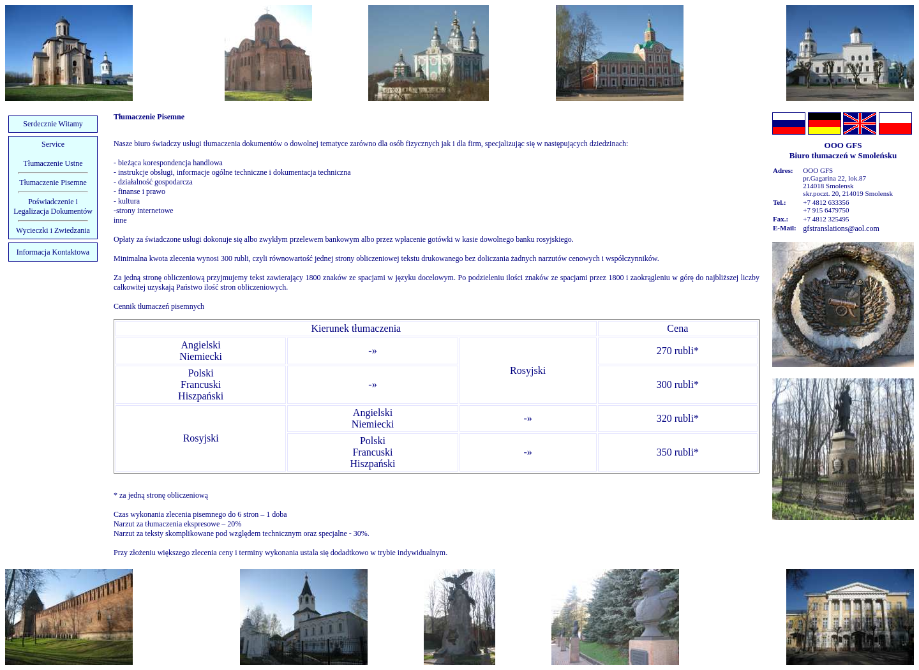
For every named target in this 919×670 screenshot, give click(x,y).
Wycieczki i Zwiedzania (53, 230)
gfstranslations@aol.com (841, 228)
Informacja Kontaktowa (53, 252)
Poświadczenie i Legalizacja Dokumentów (53, 206)
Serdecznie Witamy (53, 123)
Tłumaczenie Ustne (53, 163)
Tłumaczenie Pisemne (53, 182)
